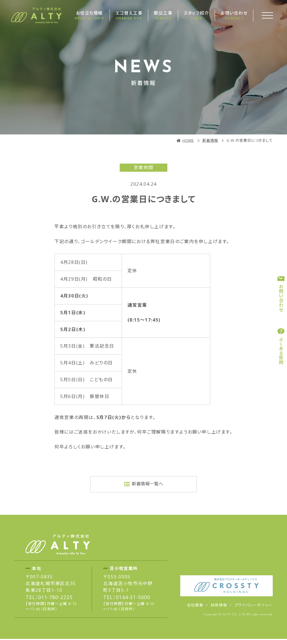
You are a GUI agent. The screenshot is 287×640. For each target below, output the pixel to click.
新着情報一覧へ (147, 484)
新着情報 (210, 140)
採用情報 (219, 606)
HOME (188, 140)
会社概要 (195, 606)
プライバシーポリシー (254, 606)
